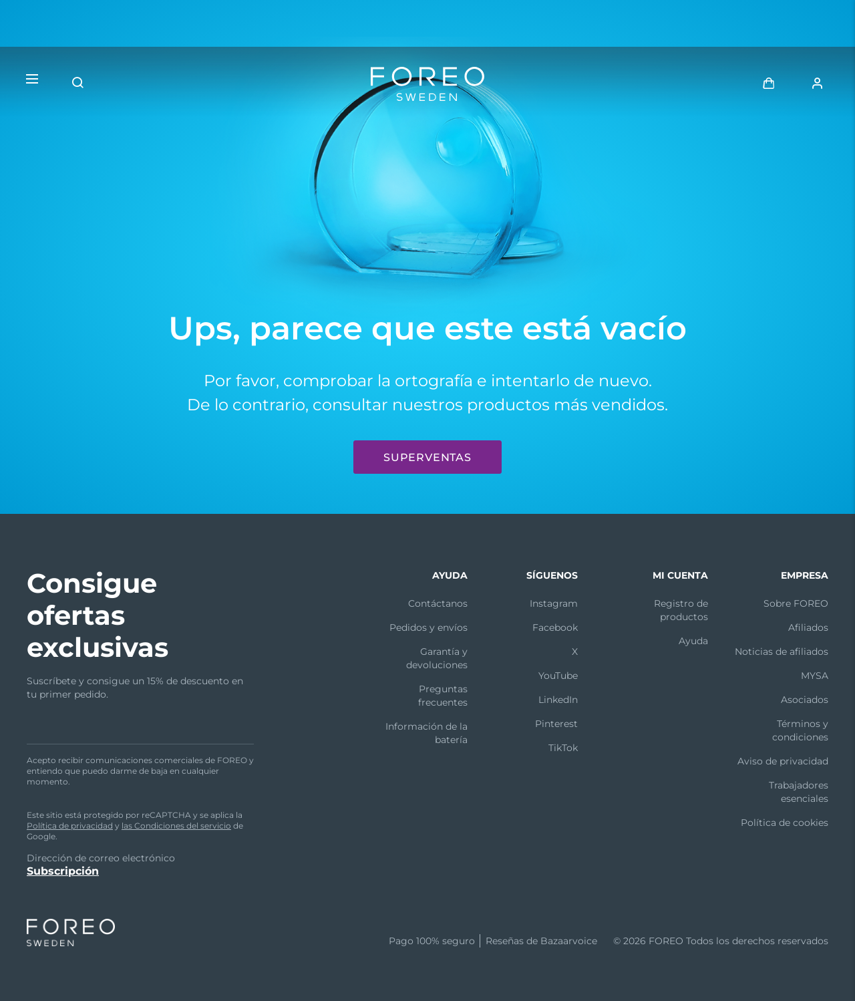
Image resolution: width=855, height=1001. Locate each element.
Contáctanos (438, 603)
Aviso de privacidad (782, 761)
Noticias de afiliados (781, 652)
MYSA (814, 676)
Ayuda (693, 641)
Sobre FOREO (795, 603)
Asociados (804, 700)
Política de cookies (784, 823)
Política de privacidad (70, 826)
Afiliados (808, 627)
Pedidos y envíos (428, 627)
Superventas (427, 457)
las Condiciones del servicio (176, 826)
